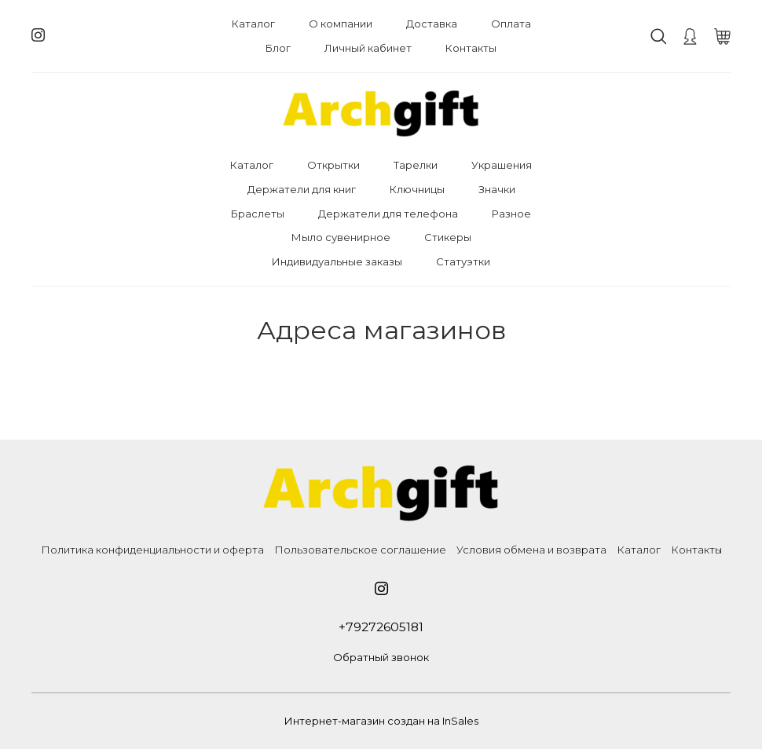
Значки (496, 189)
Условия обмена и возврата (531, 549)
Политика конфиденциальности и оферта (152, 549)
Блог (278, 48)
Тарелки (416, 165)
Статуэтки (463, 261)
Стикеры (447, 237)
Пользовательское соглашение (360, 549)
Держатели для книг (301, 189)
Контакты (470, 48)
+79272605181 (381, 626)
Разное (511, 213)
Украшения (501, 165)
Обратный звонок (381, 657)
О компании (340, 23)
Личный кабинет (368, 48)
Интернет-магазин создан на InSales (381, 720)
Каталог (253, 23)
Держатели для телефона (388, 213)
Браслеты (257, 213)
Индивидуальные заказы (337, 261)
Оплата (511, 23)
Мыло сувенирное (340, 237)
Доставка (431, 23)
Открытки (333, 165)
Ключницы (417, 189)
